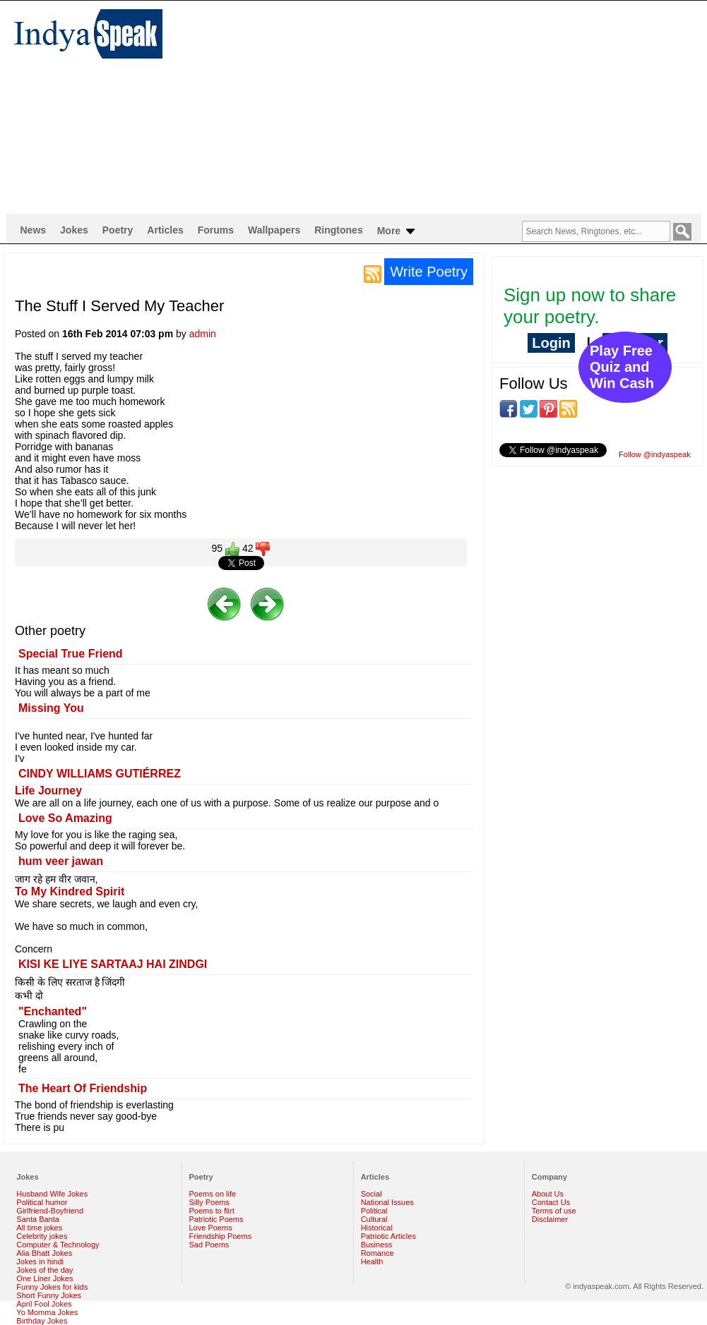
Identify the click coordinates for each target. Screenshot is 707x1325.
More (397, 231)
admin (202, 333)
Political (374, 1210)
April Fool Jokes (43, 1304)
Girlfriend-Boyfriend (49, 1210)
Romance (377, 1253)
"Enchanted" (52, 1011)
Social (371, 1194)
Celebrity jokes (41, 1236)
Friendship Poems (220, 1236)
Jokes (74, 230)
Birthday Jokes (41, 1321)
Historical (377, 1227)
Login (551, 343)
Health (372, 1261)
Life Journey (48, 791)
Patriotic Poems (216, 1219)
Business (377, 1244)
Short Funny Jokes (48, 1295)
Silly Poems (209, 1202)
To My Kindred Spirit (69, 891)
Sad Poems (209, 1244)
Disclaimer (550, 1219)
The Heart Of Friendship (82, 1088)
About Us (548, 1194)
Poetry (117, 230)
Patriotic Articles (388, 1236)
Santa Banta (37, 1219)
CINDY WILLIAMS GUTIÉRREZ (99, 774)
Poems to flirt (211, 1210)
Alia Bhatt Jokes (44, 1253)
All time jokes (39, 1227)
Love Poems (210, 1227)
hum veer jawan (60, 861)
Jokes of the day (44, 1270)
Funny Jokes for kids (52, 1287)
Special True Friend (70, 654)
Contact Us (551, 1202)
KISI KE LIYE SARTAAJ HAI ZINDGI (112, 964)
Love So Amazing (65, 818)
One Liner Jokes (44, 1278)
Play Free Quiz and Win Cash (622, 367)
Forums (216, 230)
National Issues (387, 1202)
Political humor (41, 1202)
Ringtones (338, 230)
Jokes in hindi (40, 1261)
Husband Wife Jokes (52, 1194)
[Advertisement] (340, 106)
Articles (165, 230)
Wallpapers (274, 230)
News (33, 230)
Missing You (51, 708)
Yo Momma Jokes (47, 1312)
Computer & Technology (57, 1244)
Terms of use (554, 1210)
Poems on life (213, 1194)
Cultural (374, 1219)
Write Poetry (429, 271)
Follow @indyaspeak (655, 454)
